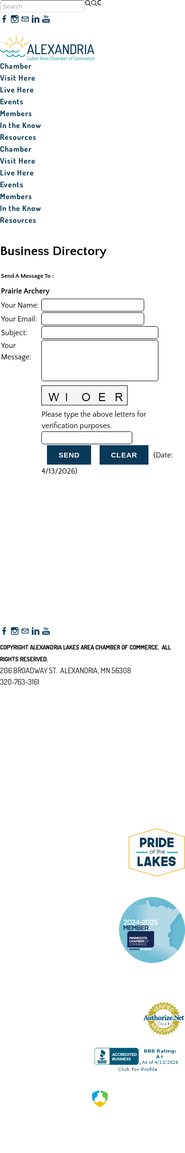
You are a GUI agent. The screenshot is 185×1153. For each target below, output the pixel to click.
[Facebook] (4, 19)
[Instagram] (14, 19)
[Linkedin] (35, 19)
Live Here (17, 89)
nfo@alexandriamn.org (40, 693)
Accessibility (23, 727)
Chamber (16, 66)
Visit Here (18, 77)
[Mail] (25, 19)
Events (12, 101)
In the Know (20, 125)
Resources (18, 137)
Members (16, 113)
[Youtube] (46, 19)
